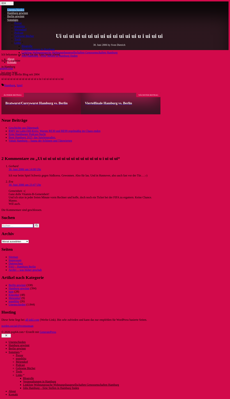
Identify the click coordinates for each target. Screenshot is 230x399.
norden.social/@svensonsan (17, 325)
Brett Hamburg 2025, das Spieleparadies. (32, 137)
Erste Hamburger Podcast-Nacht (27, 134)
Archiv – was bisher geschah (25, 269)
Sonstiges (14, 19)
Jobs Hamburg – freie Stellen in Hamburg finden (50, 55)
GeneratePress (48, 331)
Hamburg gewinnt (17, 13)
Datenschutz (16, 263)
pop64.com (6, 68)
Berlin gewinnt (15, 16)
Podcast (18, 32)
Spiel (19, 85)
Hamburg (9, 85)
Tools (17, 39)
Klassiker (14, 294)
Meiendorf (20, 29)
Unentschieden (15, 9)
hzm (11, 291)
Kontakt (12, 62)
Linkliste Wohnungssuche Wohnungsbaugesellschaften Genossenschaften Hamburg (70, 52)
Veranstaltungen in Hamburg (38, 49)
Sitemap (13, 256)
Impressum (15, 260)
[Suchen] (36, 226)
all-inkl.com (32, 319)
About (10, 58)
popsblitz (19, 26)
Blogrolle (27, 46)
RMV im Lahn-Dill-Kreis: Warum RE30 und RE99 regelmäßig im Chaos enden (54, 130)
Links (19, 42)
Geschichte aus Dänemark (24, 127)
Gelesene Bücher (24, 36)
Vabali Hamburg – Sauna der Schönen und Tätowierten (40, 140)
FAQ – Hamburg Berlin (22, 266)
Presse (18, 23)
